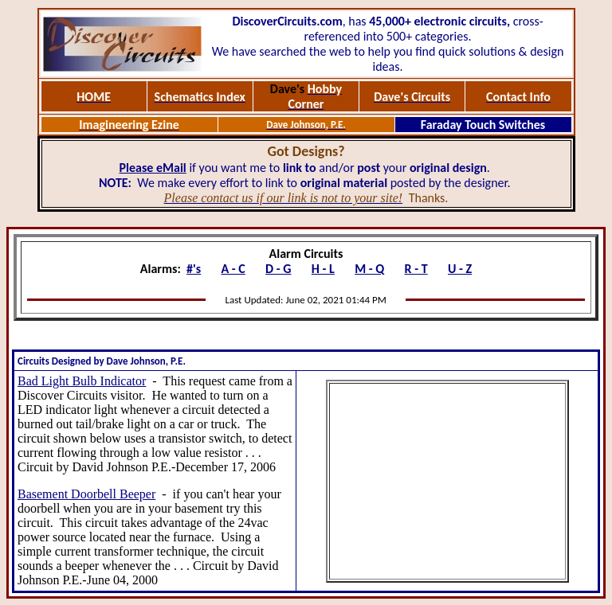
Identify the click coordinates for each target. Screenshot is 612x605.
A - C (233, 268)
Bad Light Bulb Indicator (82, 381)
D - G (278, 268)
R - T (416, 268)
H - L (323, 268)
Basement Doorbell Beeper (86, 494)
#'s (193, 268)
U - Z (460, 268)
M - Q (369, 268)
